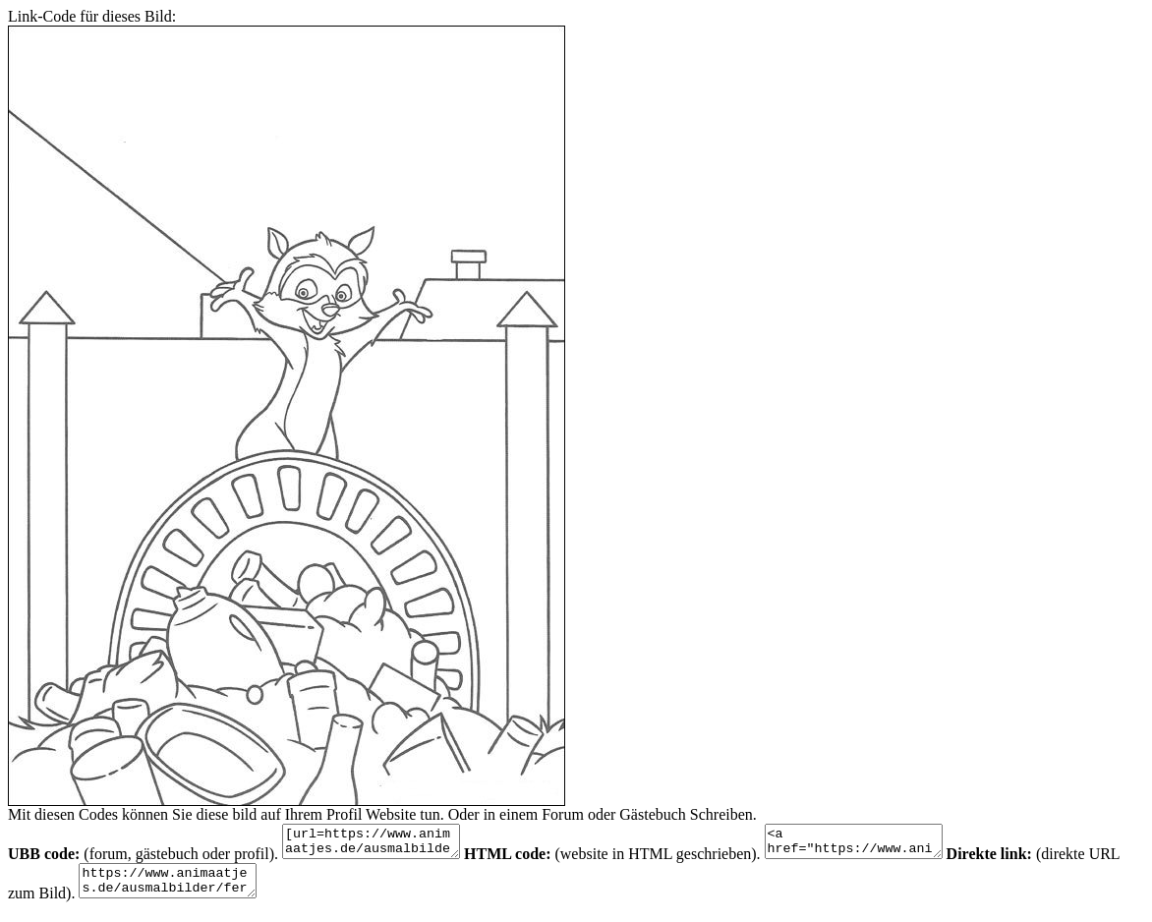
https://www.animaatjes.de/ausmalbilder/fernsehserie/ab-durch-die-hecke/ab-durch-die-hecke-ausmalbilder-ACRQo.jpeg (213, 889)
